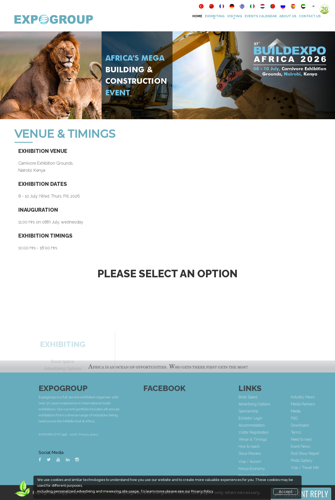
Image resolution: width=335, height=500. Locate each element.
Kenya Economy (269, 469)
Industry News (320, 397)
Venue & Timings (270, 439)
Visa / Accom (267, 461)
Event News (318, 446)
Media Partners (321, 404)
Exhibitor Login (268, 418)
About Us (287, 16)
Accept (285, 491)
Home (197, 16)
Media (313, 411)
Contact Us (310, 16)
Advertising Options (272, 404)
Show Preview (267, 453)
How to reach (266, 446)
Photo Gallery (319, 460)
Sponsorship (266, 411)
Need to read (319, 439)
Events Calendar (261, 16)
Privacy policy (123, 434)
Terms (314, 432)
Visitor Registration (271, 432)
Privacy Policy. (202, 491)
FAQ (312, 418)
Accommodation (269, 425)
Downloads (318, 425)
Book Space (265, 397)
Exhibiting (215, 16)
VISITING (234, 16)
